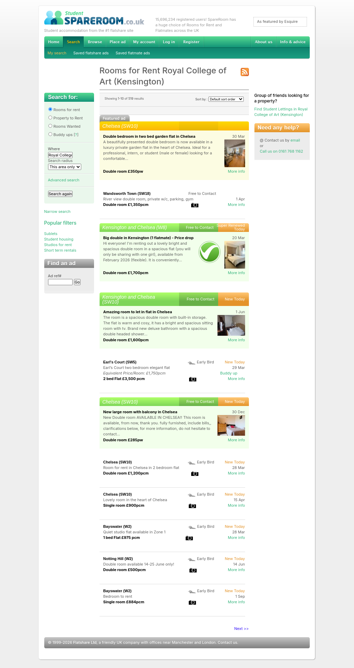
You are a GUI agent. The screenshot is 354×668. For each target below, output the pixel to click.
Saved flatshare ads (91, 53)
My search (57, 53)
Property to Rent (65, 118)
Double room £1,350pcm (126, 204)
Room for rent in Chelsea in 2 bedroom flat (141, 467)
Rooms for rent (64, 109)
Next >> (241, 628)
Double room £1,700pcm (126, 272)
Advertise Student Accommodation (117, 41)
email (295, 140)
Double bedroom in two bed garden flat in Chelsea (149, 136)
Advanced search (64, 180)
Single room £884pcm (124, 601)
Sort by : (219, 99)
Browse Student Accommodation (95, 41)
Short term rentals (60, 250)
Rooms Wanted (64, 126)
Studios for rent (58, 244)
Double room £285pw (123, 439)
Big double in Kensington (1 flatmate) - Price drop (148, 237)
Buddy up (228, 373)
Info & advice (293, 41)
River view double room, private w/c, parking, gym (148, 199)
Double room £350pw (123, 171)
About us (263, 41)
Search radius (60, 160)
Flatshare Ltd (85, 642)
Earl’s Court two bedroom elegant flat (136, 367)
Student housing (59, 239)
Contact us (227, 642)
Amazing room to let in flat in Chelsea (137, 311)
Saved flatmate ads (132, 53)
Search (73, 42)
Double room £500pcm (124, 569)
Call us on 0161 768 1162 (281, 151)
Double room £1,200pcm (126, 473)
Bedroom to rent (117, 596)
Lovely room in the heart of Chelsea (135, 499)
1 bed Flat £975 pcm (121, 537)
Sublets (51, 233)
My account (144, 41)
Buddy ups (60, 134)
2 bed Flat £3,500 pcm (124, 378)
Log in (169, 41)
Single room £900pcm (124, 505)
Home (53, 41)
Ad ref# (55, 275)
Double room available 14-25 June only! (138, 564)
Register (191, 41)
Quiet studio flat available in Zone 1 (134, 532)
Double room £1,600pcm (126, 339)
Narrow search (57, 211)
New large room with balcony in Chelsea (140, 411)
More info (236, 171)
